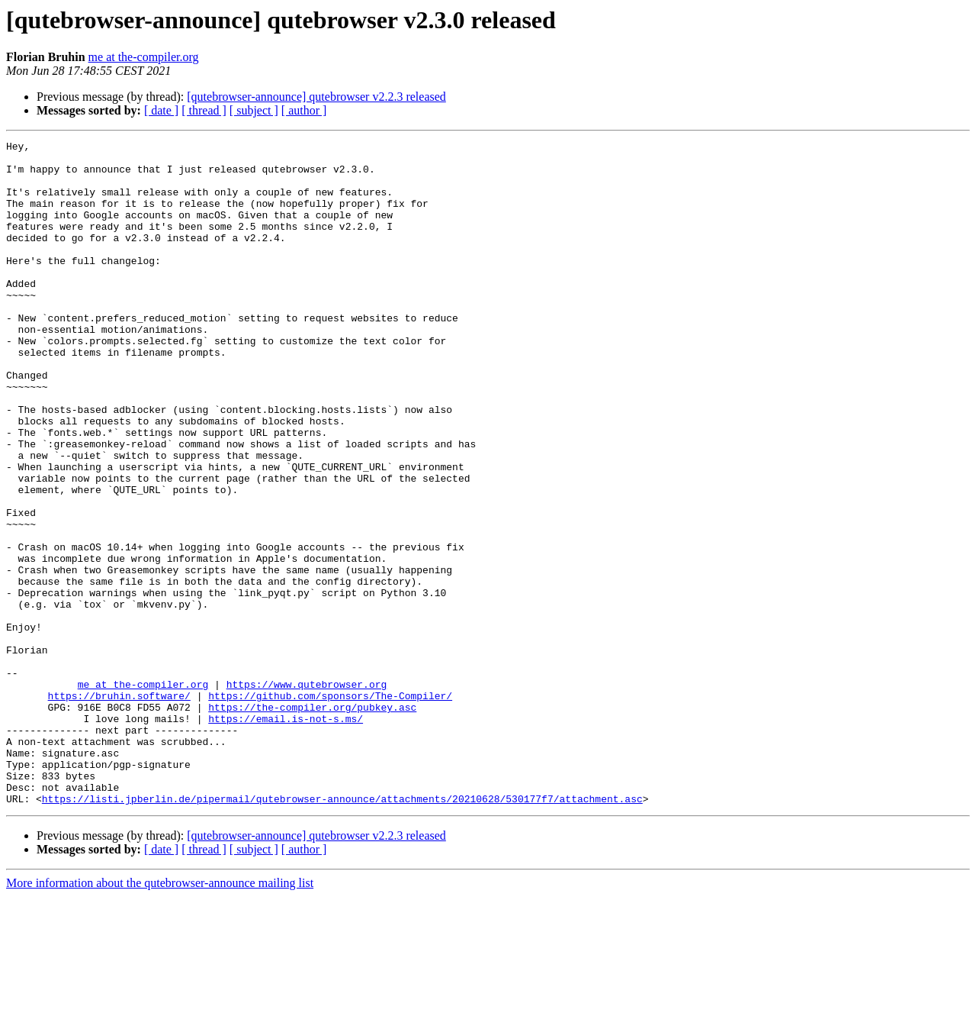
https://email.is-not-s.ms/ (285, 835)
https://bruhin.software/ (119, 807)
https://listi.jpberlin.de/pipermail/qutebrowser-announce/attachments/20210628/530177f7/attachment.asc (342, 931)
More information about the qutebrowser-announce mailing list (159, 1015)
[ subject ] (254, 110)
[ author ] (304, 110)
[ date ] (161, 110)
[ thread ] (203, 110)
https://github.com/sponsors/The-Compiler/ (330, 807)
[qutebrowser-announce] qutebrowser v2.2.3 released (316, 96)
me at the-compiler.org (143, 56)
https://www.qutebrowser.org (306, 794)
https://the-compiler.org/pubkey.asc (312, 821)
